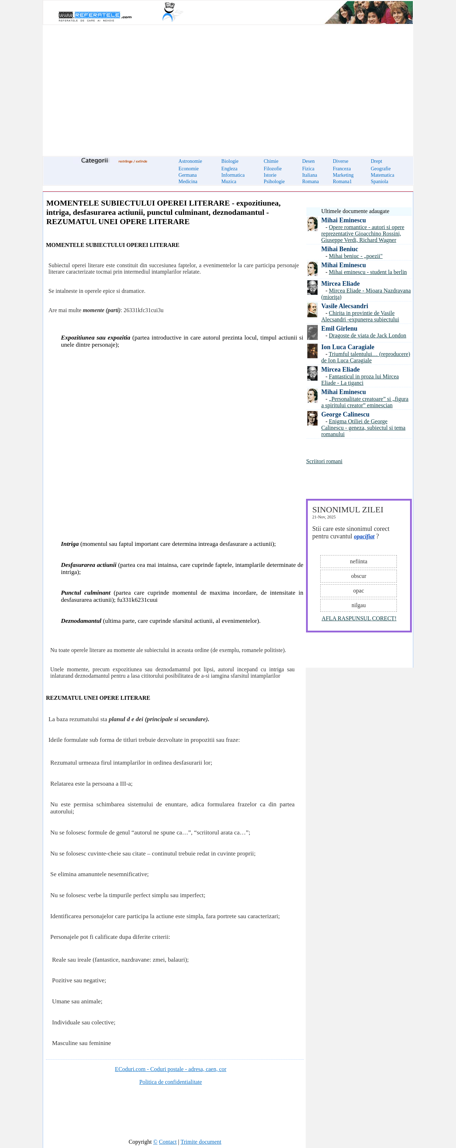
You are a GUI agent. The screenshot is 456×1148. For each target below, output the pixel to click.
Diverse (340, 161)
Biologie (229, 161)
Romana (310, 181)
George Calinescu (345, 414)
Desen (308, 161)
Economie (188, 168)
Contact (168, 1142)
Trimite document (201, 1142)
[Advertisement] (228, 86)
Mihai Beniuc (339, 249)
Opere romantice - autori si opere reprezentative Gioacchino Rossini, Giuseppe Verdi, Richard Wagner (362, 233)
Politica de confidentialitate (170, 1082)
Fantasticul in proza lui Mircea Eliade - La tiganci (360, 379)
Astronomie (190, 161)
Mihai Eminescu (343, 220)
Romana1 (342, 181)
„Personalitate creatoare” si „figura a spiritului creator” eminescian (365, 402)
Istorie (270, 175)
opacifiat (364, 536)
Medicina (187, 181)
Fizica (308, 168)
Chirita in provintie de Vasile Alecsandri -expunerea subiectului (360, 316)
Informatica (232, 175)
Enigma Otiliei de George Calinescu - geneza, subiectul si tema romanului (363, 427)
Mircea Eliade (340, 283)
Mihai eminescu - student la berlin (368, 272)
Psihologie (274, 181)
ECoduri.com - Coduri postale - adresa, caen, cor (171, 1069)
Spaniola (379, 181)
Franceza (342, 168)
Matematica (382, 175)
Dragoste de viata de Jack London (367, 335)
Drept (376, 161)
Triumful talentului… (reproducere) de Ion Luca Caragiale (365, 357)
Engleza (229, 168)
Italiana (309, 175)
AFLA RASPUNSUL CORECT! (359, 618)
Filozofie (273, 168)
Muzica (228, 181)
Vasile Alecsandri (344, 306)
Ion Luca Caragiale (347, 347)
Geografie (381, 168)
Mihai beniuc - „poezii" (356, 256)
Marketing (343, 175)
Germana (187, 175)
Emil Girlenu (339, 328)
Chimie (271, 161)
